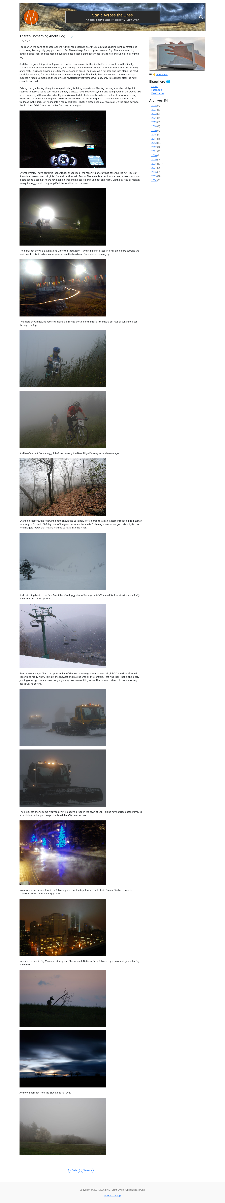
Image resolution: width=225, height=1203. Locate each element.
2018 (154, 126)
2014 (154, 138)
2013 (154, 142)
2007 (154, 167)
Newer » (87, 1170)
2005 (154, 176)
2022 (154, 113)
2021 (154, 118)
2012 (154, 147)
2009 (154, 159)
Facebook (156, 89)
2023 (154, 109)
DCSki (154, 86)
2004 (154, 180)
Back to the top (112, 1195)
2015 (154, 134)
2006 (154, 172)
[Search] (200, 17)
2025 (154, 105)
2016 (154, 130)
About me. (162, 74)
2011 (154, 151)
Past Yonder (157, 93)
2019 (154, 122)
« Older (74, 1170)
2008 (154, 163)
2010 (154, 155)
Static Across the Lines (112, 15)
